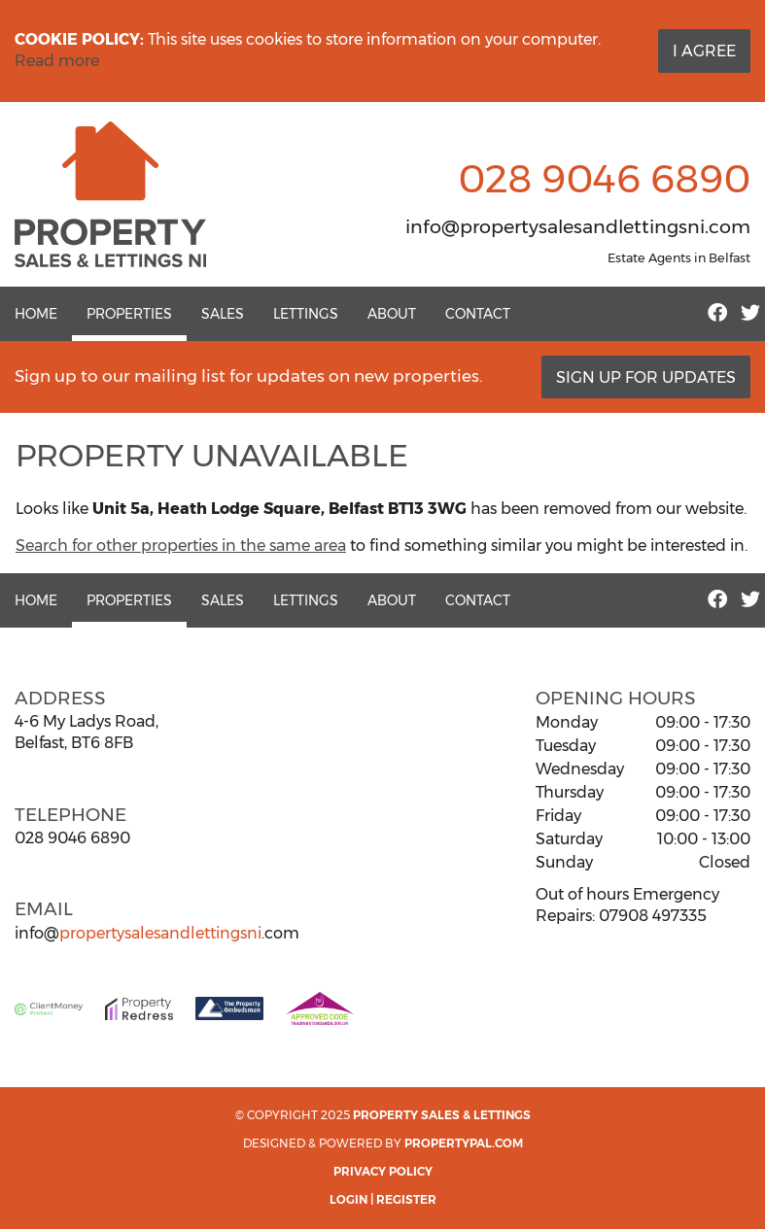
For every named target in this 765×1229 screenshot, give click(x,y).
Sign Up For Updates (646, 377)
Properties (129, 314)
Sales (222, 314)
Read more (57, 60)
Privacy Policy (383, 1171)
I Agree (704, 51)
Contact (477, 314)
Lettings (305, 314)
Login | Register (383, 1199)
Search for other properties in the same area (181, 545)
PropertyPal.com (463, 1143)
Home (36, 314)
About (391, 314)
